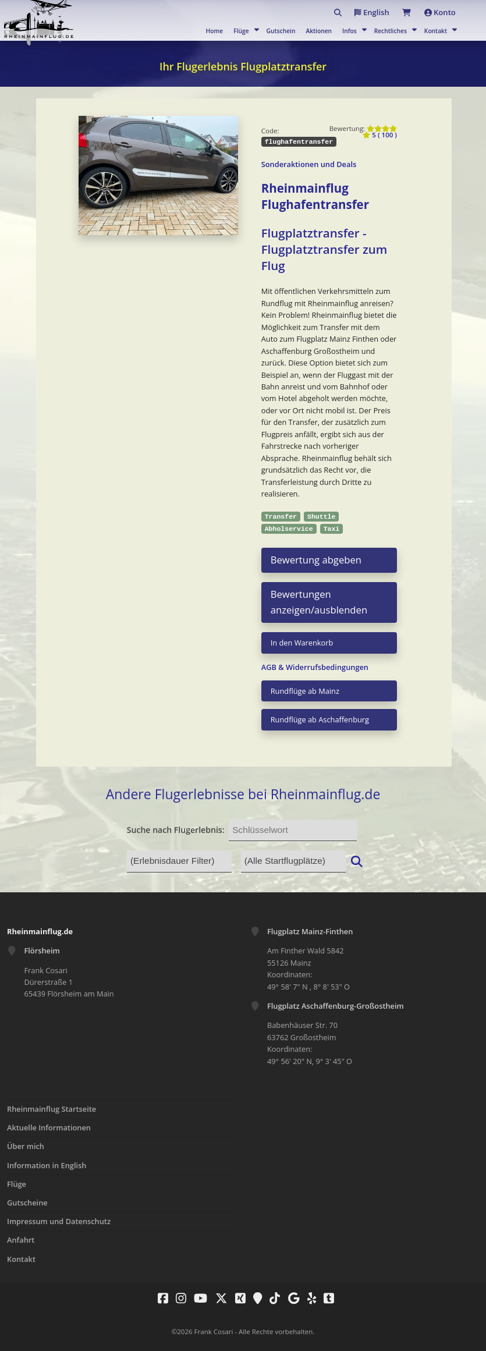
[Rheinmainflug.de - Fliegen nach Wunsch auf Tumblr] (326, 1298)
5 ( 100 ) (380, 132)
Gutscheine (27, 1202)
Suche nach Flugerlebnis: (176, 829)
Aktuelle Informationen (49, 1127)
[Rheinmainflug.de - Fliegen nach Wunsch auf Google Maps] (254, 1298)
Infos (349, 31)
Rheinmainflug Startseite (51, 1109)
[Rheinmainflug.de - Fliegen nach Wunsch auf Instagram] (178, 1298)
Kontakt (435, 31)
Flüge (241, 31)
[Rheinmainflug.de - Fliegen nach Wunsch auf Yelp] (308, 1298)
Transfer (281, 516)
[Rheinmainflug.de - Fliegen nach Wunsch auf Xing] (237, 1298)
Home (215, 31)
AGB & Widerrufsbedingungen (314, 667)
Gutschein (281, 31)
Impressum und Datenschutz (59, 1221)
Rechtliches (390, 31)
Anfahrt (20, 1240)
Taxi (332, 529)
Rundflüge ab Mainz (305, 691)
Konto (436, 11)
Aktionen (319, 31)
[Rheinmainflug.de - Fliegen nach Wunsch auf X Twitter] (218, 1298)
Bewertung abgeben (316, 559)
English (355, 11)
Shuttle (321, 516)
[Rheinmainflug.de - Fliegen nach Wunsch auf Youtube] (197, 1298)
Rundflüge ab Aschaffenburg (320, 719)
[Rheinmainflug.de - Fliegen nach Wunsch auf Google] (291, 1298)
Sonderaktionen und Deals (309, 164)
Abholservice (289, 529)
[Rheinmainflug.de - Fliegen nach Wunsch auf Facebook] (160, 1298)
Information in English (46, 1165)
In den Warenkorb (302, 642)
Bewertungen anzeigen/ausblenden (319, 601)
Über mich (25, 1146)
